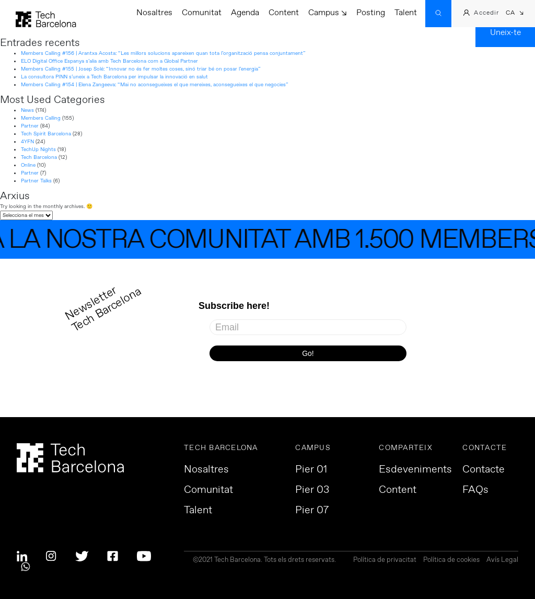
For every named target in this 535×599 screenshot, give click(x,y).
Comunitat (202, 12)
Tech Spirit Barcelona (46, 133)
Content (284, 12)
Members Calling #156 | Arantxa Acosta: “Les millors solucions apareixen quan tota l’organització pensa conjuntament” (163, 53)
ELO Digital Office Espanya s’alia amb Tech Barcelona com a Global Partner (109, 61)
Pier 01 (311, 470)
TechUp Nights (38, 149)
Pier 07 (312, 510)
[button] (515, 14)
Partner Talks (36, 181)
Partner (30, 126)
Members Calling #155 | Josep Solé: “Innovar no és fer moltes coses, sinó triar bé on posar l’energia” (141, 69)
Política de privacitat (384, 561)
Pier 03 (312, 490)
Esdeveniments (415, 470)
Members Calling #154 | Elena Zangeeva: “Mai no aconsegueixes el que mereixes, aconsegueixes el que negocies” (154, 84)
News (27, 110)
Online (28, 165)
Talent (405, 12)
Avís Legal (502, 561)
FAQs (475, 490)
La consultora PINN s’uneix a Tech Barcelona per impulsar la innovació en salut (114, 76)
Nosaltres (154, 12)
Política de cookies (451, 561)
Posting (370, 12)
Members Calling (41, 118)
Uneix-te (505, 32)
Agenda (245, 12)
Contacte (483, 470)
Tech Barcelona (39, 157)
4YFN (27, 141)
